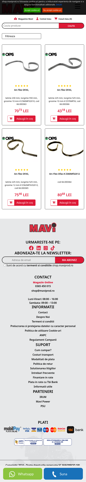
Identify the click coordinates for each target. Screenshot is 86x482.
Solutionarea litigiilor (43, 368)
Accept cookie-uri (32, 10)
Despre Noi (43, 317)
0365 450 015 (43, 286)
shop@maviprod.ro (43, 290)
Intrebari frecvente (43, 373)
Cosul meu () (63, 18)
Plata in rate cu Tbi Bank (43, 382)
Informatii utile (43, 386)
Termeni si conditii (43, 321)
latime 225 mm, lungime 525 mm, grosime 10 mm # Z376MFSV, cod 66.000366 (64, 101)
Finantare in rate (43, 377)
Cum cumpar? (43, 350)
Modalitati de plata (43, 359)
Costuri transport (43, 354)
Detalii (59, 4)
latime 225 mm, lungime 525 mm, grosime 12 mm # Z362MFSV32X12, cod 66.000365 (21, 184)
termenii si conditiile (39, 265)
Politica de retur (43, 364)
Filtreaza (10, 36)
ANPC (43, 335)
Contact (43, 312)
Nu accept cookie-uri (52, 10)
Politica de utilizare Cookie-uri (43, 330)
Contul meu (43, 18)
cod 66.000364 (64, 181)
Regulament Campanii (43, 339)
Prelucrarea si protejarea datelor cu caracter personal (43, 326)
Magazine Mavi (23, 18)
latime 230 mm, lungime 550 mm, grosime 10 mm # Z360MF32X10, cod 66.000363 (21, 101)
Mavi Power (43, 401)
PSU (43, 406)
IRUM (43, 397)
